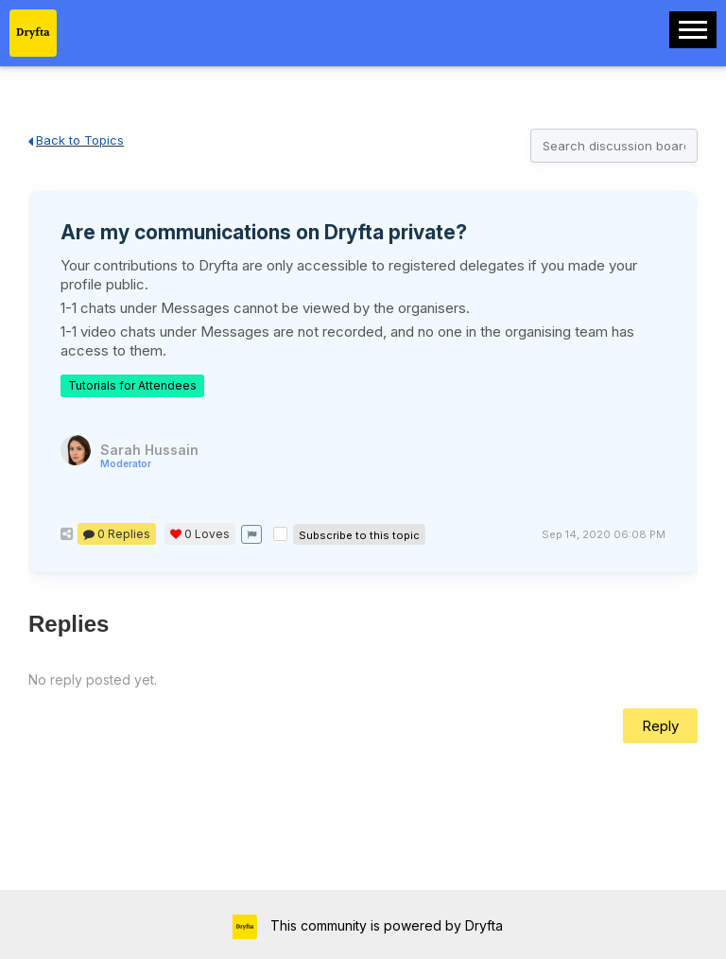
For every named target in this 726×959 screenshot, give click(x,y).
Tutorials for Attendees (132, 385)
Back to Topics (76, 140)
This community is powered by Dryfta (385, 925)
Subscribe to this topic (359, 535)
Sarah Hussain (149, 455)
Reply (660, 726)
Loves (200, 534)
